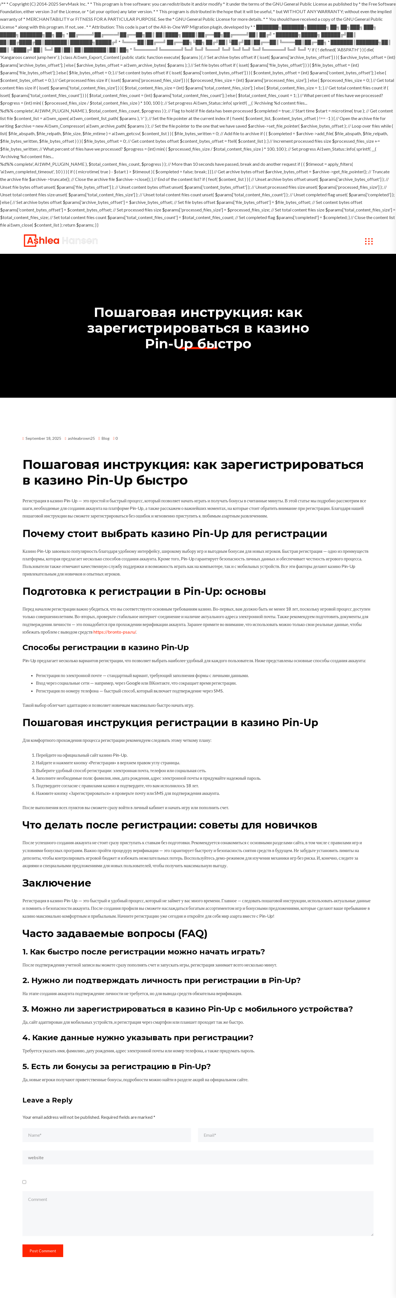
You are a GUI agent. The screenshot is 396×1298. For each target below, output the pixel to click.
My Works (212, 241)
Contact (304, 241)
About (178, 241)
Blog (106, 438)
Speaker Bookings (259, 241)
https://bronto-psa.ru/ (115, 631)
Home (149, 241)
